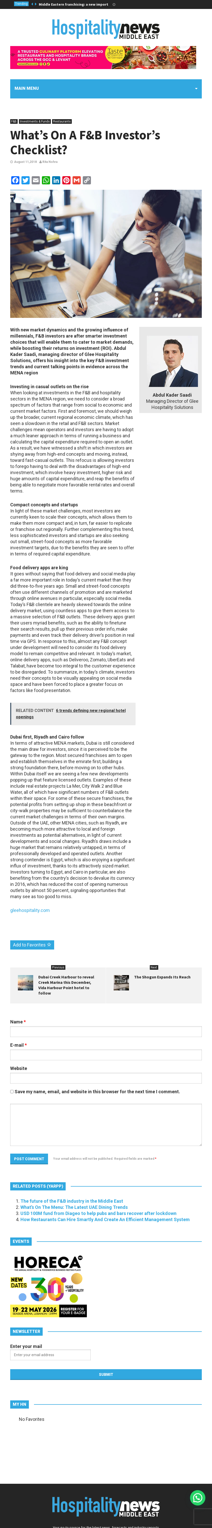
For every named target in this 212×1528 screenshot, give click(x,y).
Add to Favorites (32, 944)
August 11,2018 (25, 162)
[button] (197, 1497)
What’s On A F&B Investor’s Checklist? (85, 142)
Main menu (27, 88)
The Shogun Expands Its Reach (162, 976)
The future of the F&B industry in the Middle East (71, 1201)
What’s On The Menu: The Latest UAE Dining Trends (74, 1207)
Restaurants (62, 121)
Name (18, 1021)
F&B (14, 121)
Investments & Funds (35, 121)
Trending (21, 4)
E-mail (18, 1045)
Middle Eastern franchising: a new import (73, 4)
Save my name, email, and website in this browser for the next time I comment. (97, 1091)
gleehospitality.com (30, 910)
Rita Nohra (48, 162)
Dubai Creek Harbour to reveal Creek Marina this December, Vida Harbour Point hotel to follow (66, 985)
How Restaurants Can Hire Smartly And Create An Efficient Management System (105, 1219)
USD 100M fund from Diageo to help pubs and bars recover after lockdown (98, 1213)
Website (18, 1068)
